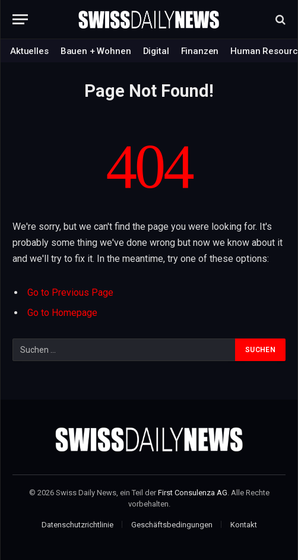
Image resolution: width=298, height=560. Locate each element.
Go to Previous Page (70, 292)
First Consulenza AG (192, 492)
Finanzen (200, 51)
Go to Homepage (62, 312)
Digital (156, 51)
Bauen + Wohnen (96, 51)
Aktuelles (29, 51)
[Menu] (20, 19)
